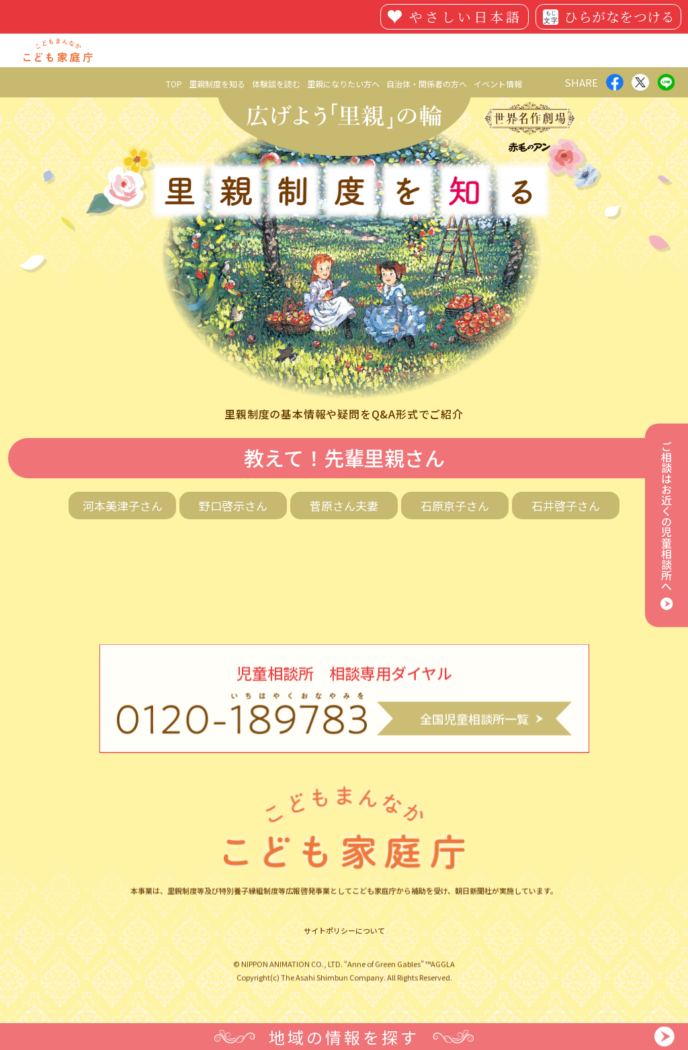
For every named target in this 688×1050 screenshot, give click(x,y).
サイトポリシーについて (344, 941)
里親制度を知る (217, 83)
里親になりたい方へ (343, 83)
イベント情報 (498, 83)
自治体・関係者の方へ (426, 83)
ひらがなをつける (619, 16)
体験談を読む (276, 83)
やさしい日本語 (465, 16)
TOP (174, 83)
